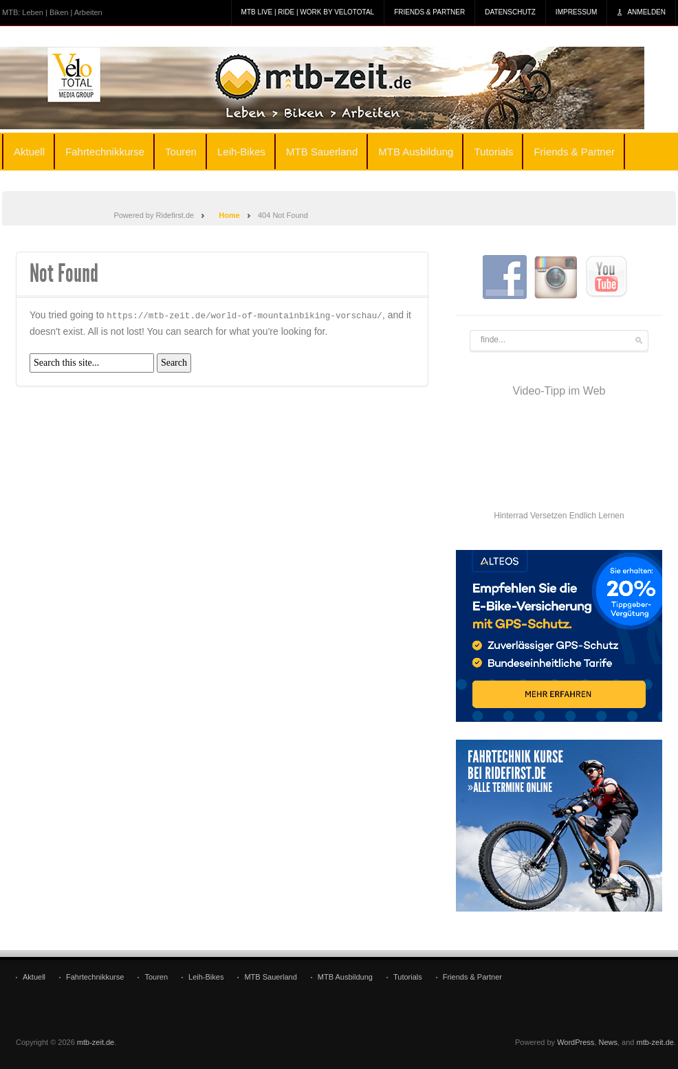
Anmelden (646, 12)
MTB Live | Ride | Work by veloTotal (308, 12)
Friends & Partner (429, 12)
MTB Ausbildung (415, 151)
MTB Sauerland (322, 151)
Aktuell (29, 151)
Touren (181, 151)
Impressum (577, 12)
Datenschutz (510, 12)
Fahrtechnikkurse (104, 151)
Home (229, 215)
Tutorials (493, 151)
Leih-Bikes (241, 151)
